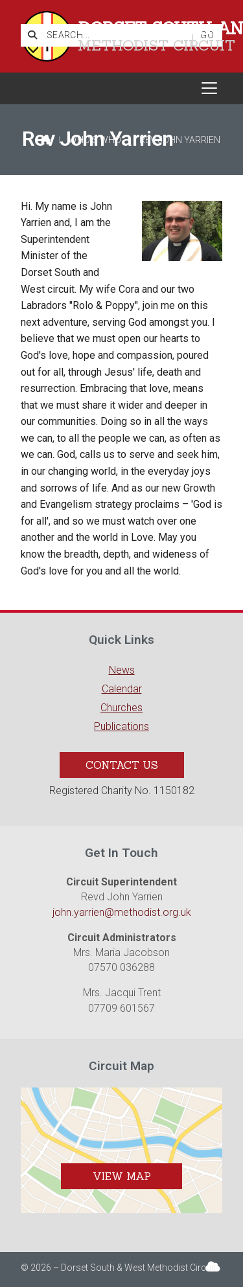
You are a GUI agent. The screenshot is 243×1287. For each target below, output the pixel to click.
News (122, 670)
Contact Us (122, 764)
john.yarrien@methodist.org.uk (121, 912)
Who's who (95, 140)
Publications (121, 726)
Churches (121, 707)
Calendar (122, 689)
